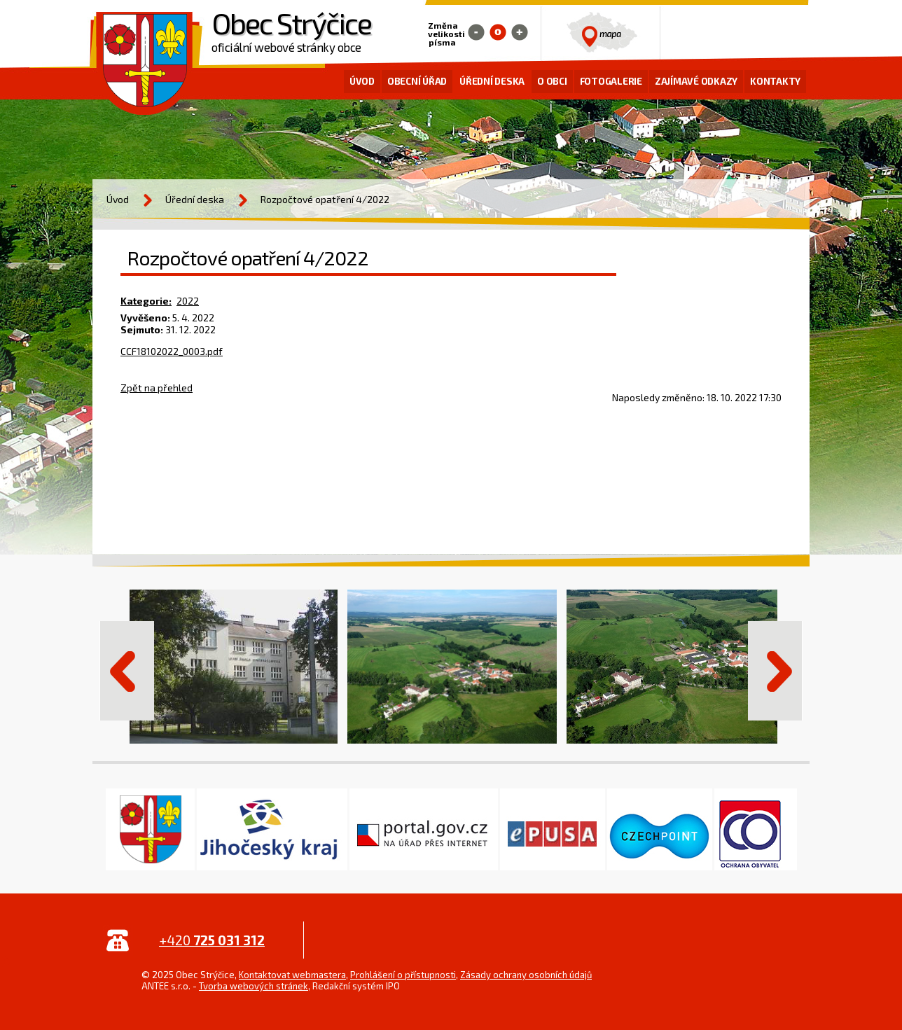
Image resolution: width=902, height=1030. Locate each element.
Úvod (362, 81)
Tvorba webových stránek (253, 985)
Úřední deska (492, 81)
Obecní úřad (417, 81)
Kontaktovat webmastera (292, 974)
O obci (552, 81)
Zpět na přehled (156, 388)
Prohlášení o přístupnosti (403, 974)
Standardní (498, 32)
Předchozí (126, 671)
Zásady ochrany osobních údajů (526, 974)
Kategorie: (146, 301)
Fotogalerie (611, 81)
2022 (187, 301)
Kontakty (775, 81)
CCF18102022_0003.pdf (171, 351)
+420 (212, 940)
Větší (519, 32)
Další (775, 671)
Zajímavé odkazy (696, 81)
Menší (476, 32)
